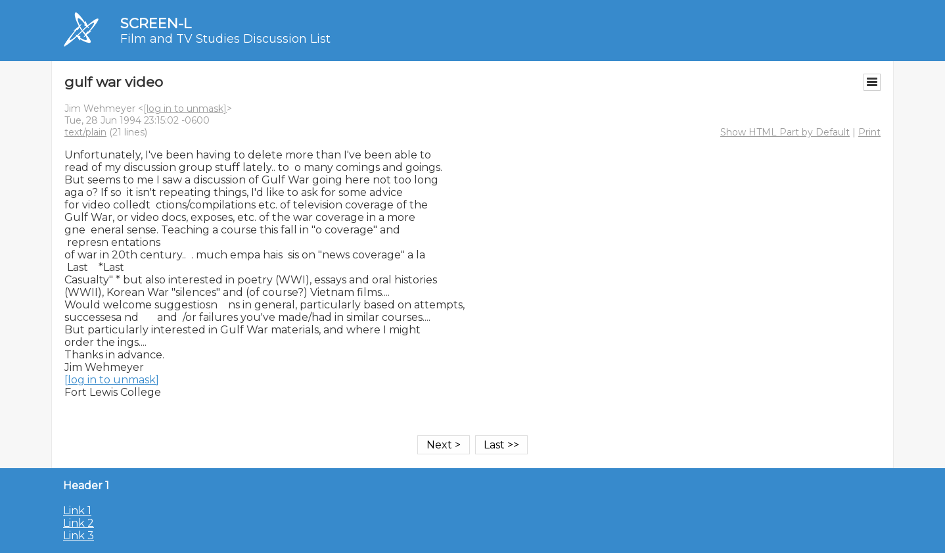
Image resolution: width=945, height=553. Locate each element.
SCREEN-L (155, 23)
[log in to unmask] (185, 108)
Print (869, 132)
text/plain (85, 132)
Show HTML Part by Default (785, 132)
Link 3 (78, 535)
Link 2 (78, 523)
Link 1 (77, 510)
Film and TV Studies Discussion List (225, 39)
